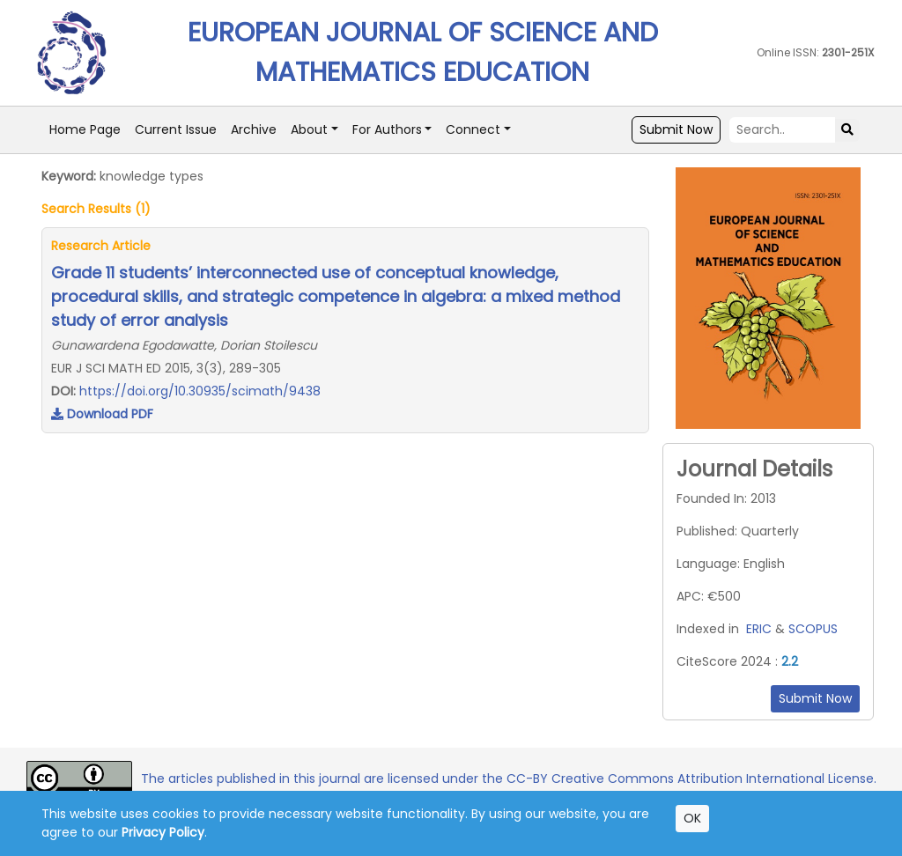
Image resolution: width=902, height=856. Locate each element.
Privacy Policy (163, 832)
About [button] (309, 129)
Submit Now (676, 129)
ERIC (759, 629)
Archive (254, 129)
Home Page (85, 129)
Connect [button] (473, 129)
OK (692, 818)
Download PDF (102, 414)
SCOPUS (813, 629)
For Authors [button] (387, 129)
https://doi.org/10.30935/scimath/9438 (200, 391)
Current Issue (176, 129)
